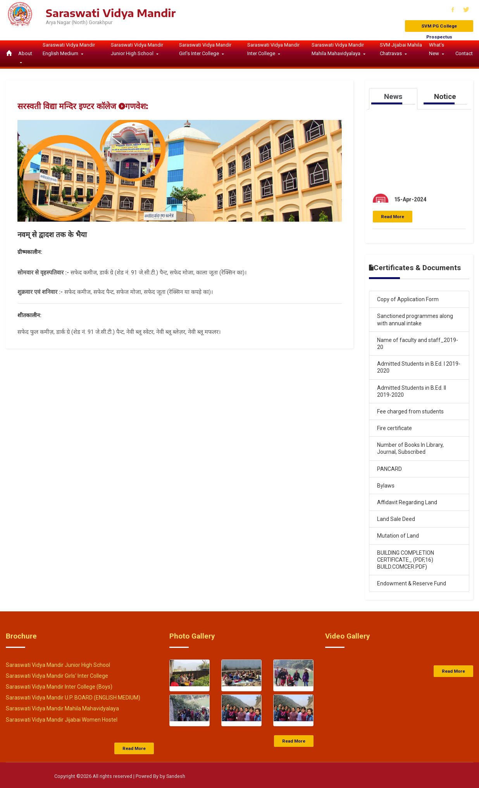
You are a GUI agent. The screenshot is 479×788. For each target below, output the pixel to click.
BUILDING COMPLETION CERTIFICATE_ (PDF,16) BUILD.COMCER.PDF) (405, 560)
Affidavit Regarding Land (407, 502)
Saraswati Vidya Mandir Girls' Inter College (57, 676)
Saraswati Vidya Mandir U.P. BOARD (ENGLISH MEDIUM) (73, 697)
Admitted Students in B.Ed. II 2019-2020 (411, 391)
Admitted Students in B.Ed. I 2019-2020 (418, 367)
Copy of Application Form (408, 299)
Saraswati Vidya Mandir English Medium (69, 49)
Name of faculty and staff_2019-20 (417, 343)
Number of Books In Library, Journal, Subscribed (410, 448)
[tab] (393, 98)
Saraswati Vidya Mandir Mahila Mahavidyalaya (338, 49)
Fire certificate (394, 428)
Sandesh (175, 776)
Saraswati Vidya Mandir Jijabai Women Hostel (61, 720)
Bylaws (386, 486)
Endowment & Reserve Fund (411, 583)
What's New (436, 49)
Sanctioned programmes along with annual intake (415, 319)
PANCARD (389, 469)
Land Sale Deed (396, 519)
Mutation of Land (398, 536)
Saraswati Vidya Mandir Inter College (273, 49)
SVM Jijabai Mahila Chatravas (401, 49)
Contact (464, 53)
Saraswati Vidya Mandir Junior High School (137, 49)
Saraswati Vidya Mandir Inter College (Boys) (59, 687)
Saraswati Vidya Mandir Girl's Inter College (205, 49)
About (25, 53)
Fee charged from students (410, 411)
